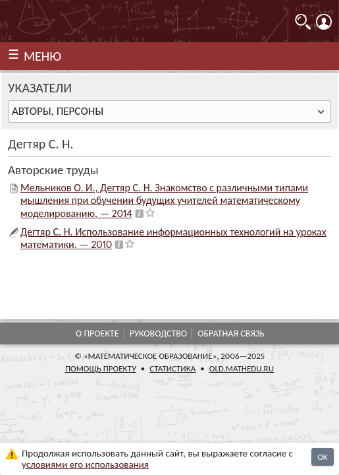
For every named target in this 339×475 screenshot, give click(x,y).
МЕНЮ (42, 56)
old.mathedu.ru (241, 368)
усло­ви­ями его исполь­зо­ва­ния (85, 464)
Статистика (172, 368)
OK (322, 457)
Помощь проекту (100, 368)
